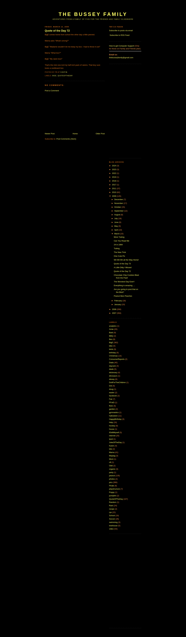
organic (112, 469)
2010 (114, 192)
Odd (111, 466)
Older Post (100, 134)
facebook (113, 396)
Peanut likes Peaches (123, 296)
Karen (111, 446)
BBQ (111, 336)
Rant (111, 505)
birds (111, 349)
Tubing (117, 248)
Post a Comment (52, 91)
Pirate (111, 486)
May (116, 226)
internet (112, 436)
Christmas (113, 356)
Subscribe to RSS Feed (119, 35)
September (119, 211)
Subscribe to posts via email (121, 30)
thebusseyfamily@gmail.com (121, 57)
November (119, 203)
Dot (110, 386)
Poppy (112, 492)
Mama (111, 452)
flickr (111, 406)
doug (111, 389)
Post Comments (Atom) (66, 139)
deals (111, 369)
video (111, 529)
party (111, 472)
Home (75, 134)
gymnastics (114, 412)
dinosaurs (113, 376)
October (118, 207)
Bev (110, 339)
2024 (114, 166)
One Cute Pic (119, 256)
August (117, 215)
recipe (111, 509)
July (116, 218)
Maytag (112, 456)
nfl (110, 462)
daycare (112, 366)
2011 (114, 188)
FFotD (111, 402)
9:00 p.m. (64, 72)
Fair (110, 399)
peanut (112, 475)
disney (112, 379)
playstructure (114, 489)
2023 (114, 169)
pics (111, 482)
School (112, 515)
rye (110, 512)
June (116, 222)
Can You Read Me (121, 241)
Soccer (112, 519)
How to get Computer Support (121, 46)
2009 (114, 196)
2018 (114, 181)
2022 (114, 173)
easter (111, 392)
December (119, 199)
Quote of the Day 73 (122, 264)
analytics (113, 326)
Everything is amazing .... (124, 285)
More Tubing (119, 237)
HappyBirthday (115, 419)
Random (112, 502)
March (117, 234)
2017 (114, 185)
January (118, 304)
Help (111, 422)
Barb (111, 332)
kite (110, 449)
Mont (111, 459)
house (111, 429)
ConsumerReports (117, 359)
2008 (114, 309)
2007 (114, 313)
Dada (111, 362)
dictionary (113, 372)
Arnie (111, 329)
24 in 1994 (118, 245)
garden (112, 409)
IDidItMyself (114, 432)
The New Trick (120, 252)
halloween (113, 416)
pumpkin (112, 496)
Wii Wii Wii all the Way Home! (126, 260)
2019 (114, 177)
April (116, 230)
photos (112, 479)
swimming (113, 522)
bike (111, 346)
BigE (54, 75)
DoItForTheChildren (117, 382)
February (118, 301)
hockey (112, 426)
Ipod (111, 439)
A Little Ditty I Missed (123, 267)
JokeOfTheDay (115, 442)
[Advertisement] (98, 7)
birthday (112, 352)
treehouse (113, 526)
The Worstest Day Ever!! (124, 282)
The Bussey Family (93, 14)
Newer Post (50, 134)
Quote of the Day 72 (57, 30)
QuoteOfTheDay (65, 75)
